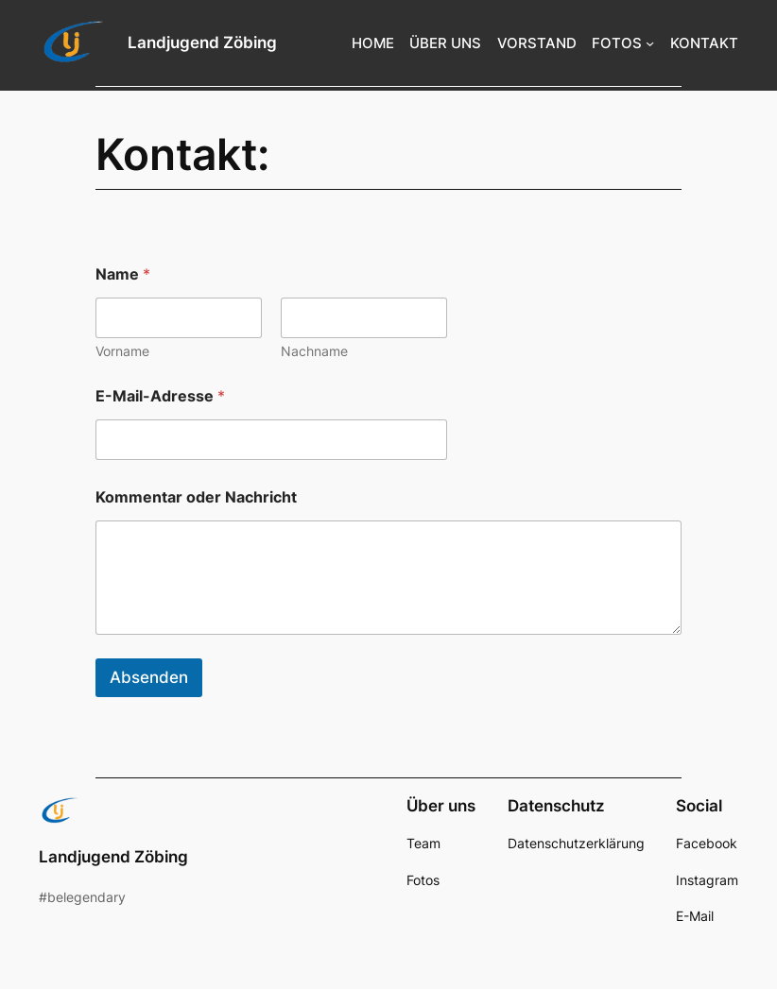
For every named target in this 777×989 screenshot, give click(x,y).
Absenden (149, 677)
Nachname (314, 351)
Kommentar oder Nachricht (196, 497)
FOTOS (617, 43)
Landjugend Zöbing (202, 42)
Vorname (122, 351)
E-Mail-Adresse (160, 396)
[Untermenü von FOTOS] (650, 43)
